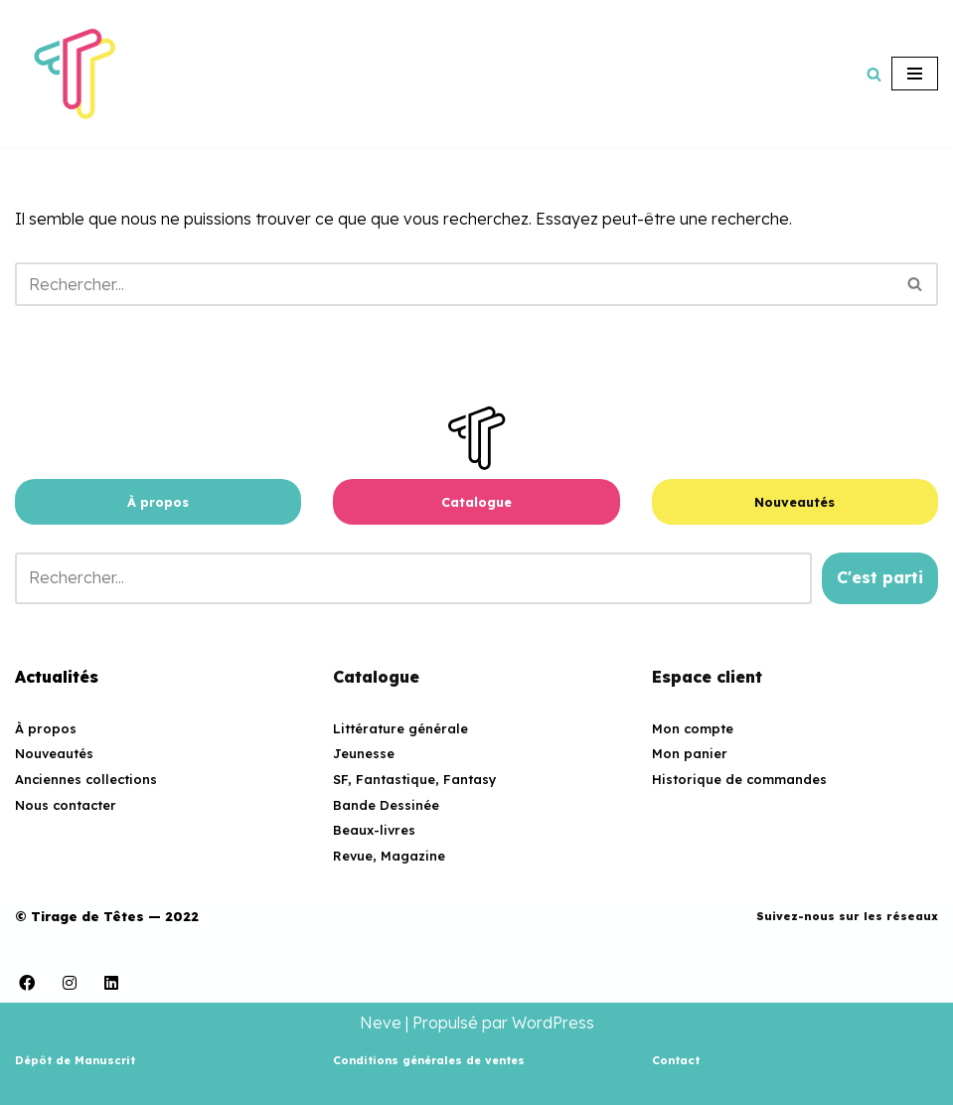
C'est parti (880, 577)
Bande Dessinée (386, 805)
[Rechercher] (874, 74)
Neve (380, 1022)
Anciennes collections (86, 779)
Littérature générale (400, 728)
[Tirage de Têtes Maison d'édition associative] (74, 73)
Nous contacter (65, 805)
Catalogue (476, 502)
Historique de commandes (739, 779)
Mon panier (689, 753)
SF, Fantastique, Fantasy (415, 779)
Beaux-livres (374, 830)
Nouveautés (794, 502)
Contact (676, 1060)
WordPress (553, 1022)
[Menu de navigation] (914, 73)
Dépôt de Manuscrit (75, 1060)
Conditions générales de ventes (429, 1060)
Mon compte (692, 728)
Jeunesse (364, 753)
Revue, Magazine (389, 856)
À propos (158, 502)
